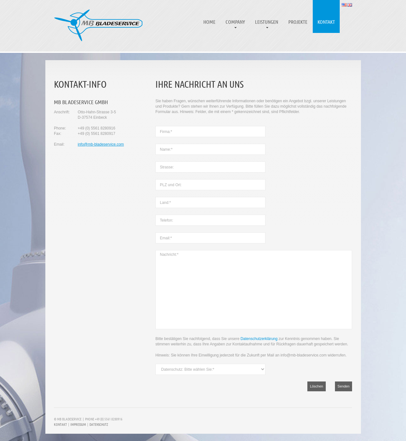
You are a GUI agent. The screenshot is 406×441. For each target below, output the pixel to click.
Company (235, 22)
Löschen (316, 386)
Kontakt (326, 22)
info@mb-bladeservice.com (101, 144)
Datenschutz (98, 424)
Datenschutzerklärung (259, 339)
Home (209, 22)
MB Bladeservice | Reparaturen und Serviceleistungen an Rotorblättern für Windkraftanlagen (98, 25)
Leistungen (266, 22)
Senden (343, 386)
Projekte (297, 22)
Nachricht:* (253, 289)
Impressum (78, 424)
